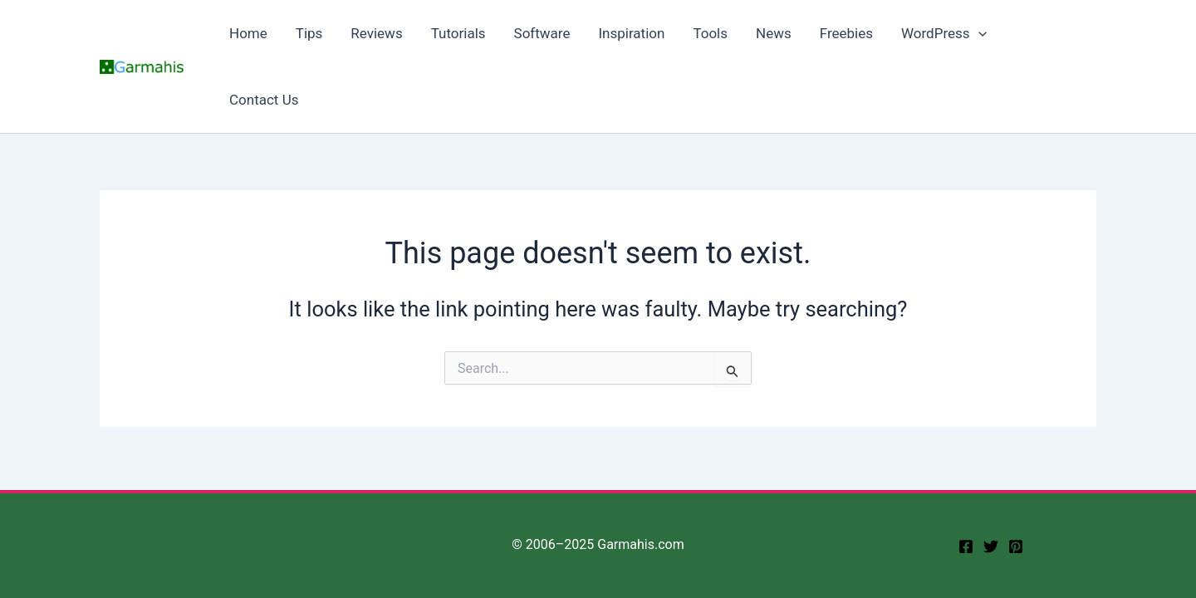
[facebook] (965, 546)
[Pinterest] (1015, 546)
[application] (978, 33)
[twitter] (990, 546)
